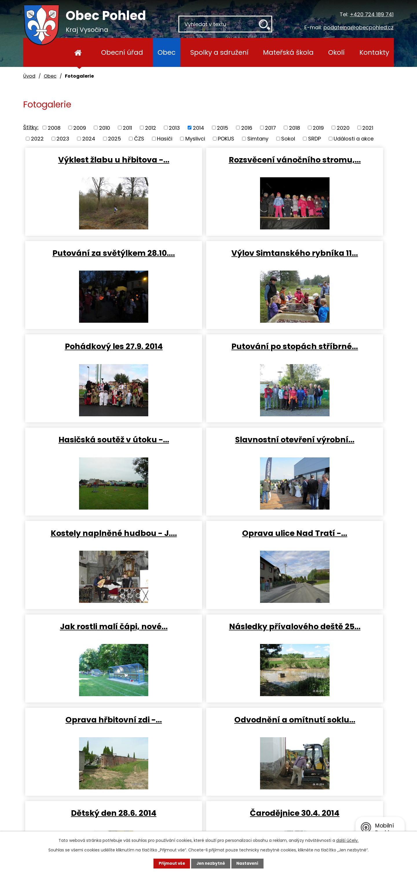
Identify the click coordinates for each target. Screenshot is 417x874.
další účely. (347, 840)
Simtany (257, 138)
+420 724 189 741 (372, 14)
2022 (37, 138)
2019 (318, 127)
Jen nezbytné (210, 863)
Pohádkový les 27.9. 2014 (208, 255)
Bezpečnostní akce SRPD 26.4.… (208, 643)
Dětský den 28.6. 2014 (332, 542)
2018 (294, 127)
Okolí (336, 52)
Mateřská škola (288, 52)
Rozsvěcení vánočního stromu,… (209, 164)
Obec (166, 52)
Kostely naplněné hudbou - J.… (332, 356)
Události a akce (354, 138)
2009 (79, 127)
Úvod (78, 52)
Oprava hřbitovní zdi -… (85, 542)
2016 (246, 127)
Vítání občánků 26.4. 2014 (332, 638)
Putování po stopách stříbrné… (332, 260)
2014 (198, 127)
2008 (54, 127)
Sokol (288, 138)
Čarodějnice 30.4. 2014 (85, 638)
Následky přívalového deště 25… (332, 451)
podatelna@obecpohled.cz (358, 27)
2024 (88, 138)
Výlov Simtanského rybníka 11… (84, 260)
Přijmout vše (168, 863)
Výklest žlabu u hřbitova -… (84, 164)
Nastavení (250, 863)
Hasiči (164, 138)
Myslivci (195, 138)
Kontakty (374, 52)
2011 (127, 127)
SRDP (314, 138)
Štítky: (31, 127)
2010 (104, 127)
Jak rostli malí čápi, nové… (208, 451)
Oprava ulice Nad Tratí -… (85, 446)
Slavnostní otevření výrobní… (208, 356)
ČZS (139, 138)
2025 (114, 138)
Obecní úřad (122, 52)
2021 (367, 127)
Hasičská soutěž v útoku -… (85, 356)
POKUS (226, 138)
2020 (343, 127)
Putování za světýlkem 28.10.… (332, 164)
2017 (270, 127)
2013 (174, 127)
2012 (150, 127)
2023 (62, 138)
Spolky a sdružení (219, 52)
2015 (222, 127)
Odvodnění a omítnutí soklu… (208, 547)
